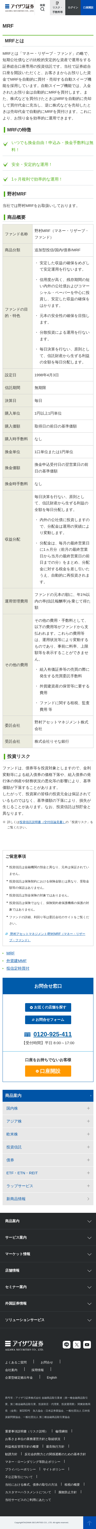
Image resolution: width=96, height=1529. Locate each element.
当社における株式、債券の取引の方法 (31, 1484)
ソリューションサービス (25, 1320)
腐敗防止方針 (67, 1492)
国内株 (12, 1108)
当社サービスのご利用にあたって (28, 1500)
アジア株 (14, 1121)
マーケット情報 (17, 1254)
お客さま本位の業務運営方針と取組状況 (32, 1439)
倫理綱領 (61, 1431)
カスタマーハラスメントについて (28, 1492)
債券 (10, 1160)
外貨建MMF (16, 960)
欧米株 (12, 1134)
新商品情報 (16, 1199)
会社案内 (11, 1370)
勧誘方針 (11, 1454)
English (52, 1377)
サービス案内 (16, 1237)
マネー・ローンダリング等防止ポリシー (32, 1462)
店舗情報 (12, 1270)
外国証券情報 (16, 1303)
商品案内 (13, 1095)
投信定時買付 (17, 968)
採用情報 (37, 1370)
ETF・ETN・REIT (22, 1173)
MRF (10, 953)
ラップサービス (19, 1186)
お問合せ (47, 1362)
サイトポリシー (54, 1469)
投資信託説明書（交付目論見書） (42, 822)
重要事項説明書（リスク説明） (26, 1431)
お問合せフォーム (48, 1020)
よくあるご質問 (16, 1362)
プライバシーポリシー (20, 1469)
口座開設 (48, 1071)
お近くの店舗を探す (48, 1007)
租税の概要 (72, 1484)
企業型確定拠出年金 (19, 1377)
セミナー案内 (16, 1287)
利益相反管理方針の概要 (22, 1446)
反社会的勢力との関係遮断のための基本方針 (55, 1454)
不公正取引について (19, 1477)
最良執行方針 (55, 1446)
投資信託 (14, 1147)
